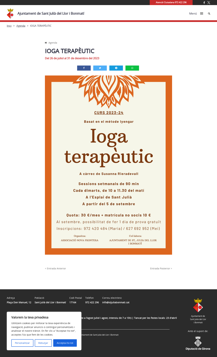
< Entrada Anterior (55, 268)
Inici (9, 25)
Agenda (20, 25)
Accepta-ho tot (65, 343)
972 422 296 (92, 302)
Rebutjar (43, 343)
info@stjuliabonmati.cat (115, 302)
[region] (44, 331)
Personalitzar (22, 343)
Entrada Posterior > (161, 268)
